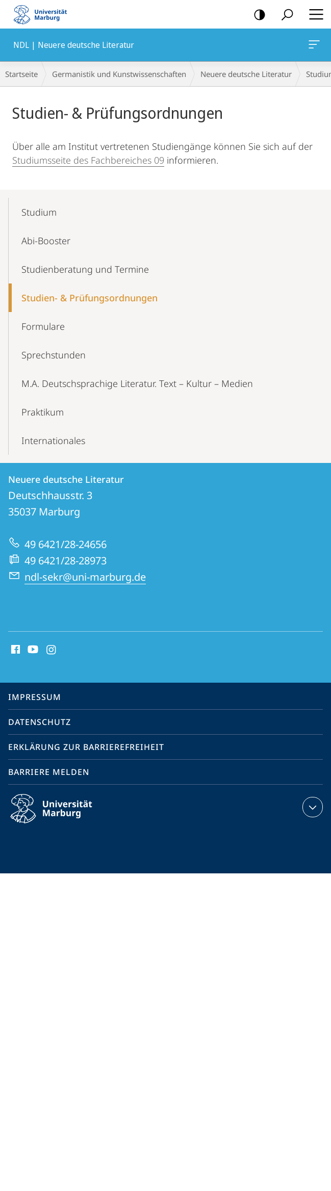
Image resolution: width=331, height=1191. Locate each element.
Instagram (51, 650)
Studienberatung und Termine (85, 269)
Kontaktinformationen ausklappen (311, 807)
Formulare (43, 326)
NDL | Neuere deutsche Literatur (313, 46)
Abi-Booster (45, 241)
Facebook (14, 650)
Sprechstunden (53, 355)
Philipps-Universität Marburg (60, 817)
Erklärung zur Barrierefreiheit (86, 747)
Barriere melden (48, 772)
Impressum (34, 697)
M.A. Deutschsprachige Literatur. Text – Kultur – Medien (137, 383)
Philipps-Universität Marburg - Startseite (43, 14)
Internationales (53, 440)
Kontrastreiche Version (256, 15)
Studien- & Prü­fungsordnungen (89, 298)
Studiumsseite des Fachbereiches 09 (88, 160)
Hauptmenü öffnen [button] (313, 14)
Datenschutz (39, 722)
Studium (39, 212)
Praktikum (42, 412)
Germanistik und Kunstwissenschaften (119, 74)
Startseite (21, 74)
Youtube (32, 650)
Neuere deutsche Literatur (246, 74)
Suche (283, 15)
